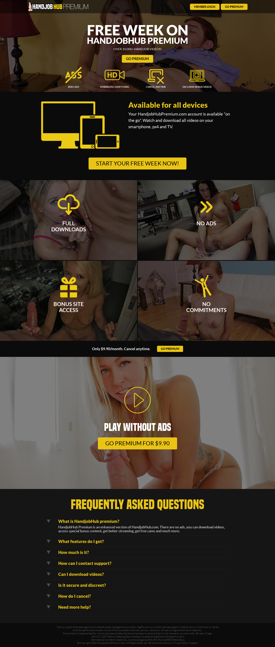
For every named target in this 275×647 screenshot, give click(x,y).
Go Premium (137, 59)
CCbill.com (202, 627)
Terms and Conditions (159, 643)
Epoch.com (187, 627)
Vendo (215, 627)
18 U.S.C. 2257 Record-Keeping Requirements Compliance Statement (127, 636)
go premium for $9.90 (137, 443)
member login (204, 6)
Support (193, 643)
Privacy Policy (180, 643)
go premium (234, 6)
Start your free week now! (137, 163)
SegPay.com (143, 627)
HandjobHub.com (174, 636)
